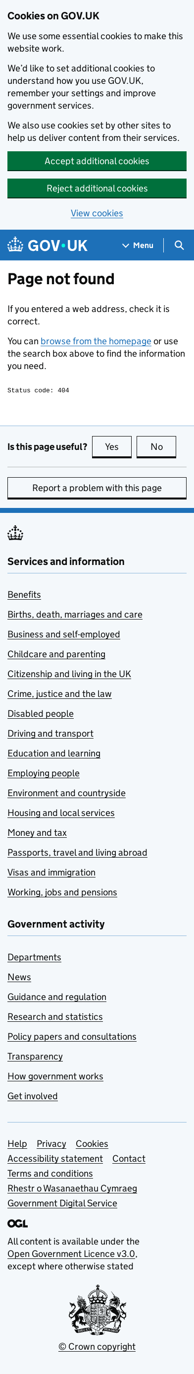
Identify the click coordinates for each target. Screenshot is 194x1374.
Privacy (51, 1145)
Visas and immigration (51, 873)
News (19, 978)
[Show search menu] (179, 245)
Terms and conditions (50, 1175)
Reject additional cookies (97, 188)
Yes (118, 448)
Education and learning (53, 754)
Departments (34, 958)
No (163, 448)
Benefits (24, 596)
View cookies (97, 213)
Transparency (35, 1057)
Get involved (32, 1097)
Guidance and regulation (56, 998)
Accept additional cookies (97, 161)
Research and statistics (55, 1018)
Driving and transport (50, 735)
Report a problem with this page (97, 489)
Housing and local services (61, 814)
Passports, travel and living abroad (77, 854)
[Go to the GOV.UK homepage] (47, 245)
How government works (55, 1077)
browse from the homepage (96, 341)
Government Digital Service (62, 1204)
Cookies (92, 1145)
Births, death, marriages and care (75, 616)
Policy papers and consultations (72, 1038)
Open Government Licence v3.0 (71, 1255)
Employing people (43, 774)
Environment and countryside (66, 794)
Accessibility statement (55, 1160)
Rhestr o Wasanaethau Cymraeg (72, 1189)
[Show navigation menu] (138, 245)
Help (17, 1145)
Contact (129, 1160)
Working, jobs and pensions (62, 893)
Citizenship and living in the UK (69, 675)
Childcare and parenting (56, 655)
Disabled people (40, 715)
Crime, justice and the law (59, 695)
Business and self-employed (63, 635)
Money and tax (37, 834)
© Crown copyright (97, 1348)
